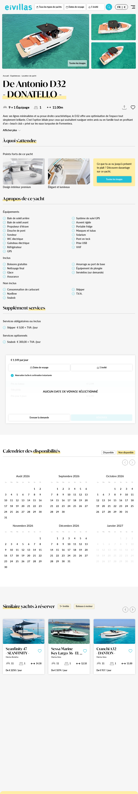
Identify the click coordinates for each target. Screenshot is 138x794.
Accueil (6, 76)
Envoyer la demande (39, 417)
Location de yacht (29, 76)
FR (119, 7)
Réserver (101, 417)
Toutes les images (77, 63)
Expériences (15, 76)
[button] (125, 609)
